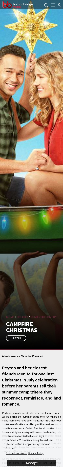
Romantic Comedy (44, 317)
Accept (32, 463)
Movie (10, 317)
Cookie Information (16, 453)
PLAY (16, 338)
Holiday (22, 317)
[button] (53, 5)
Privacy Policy (36, 453)
